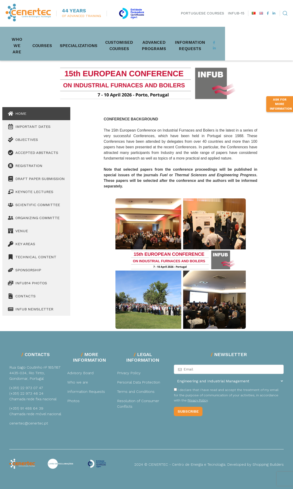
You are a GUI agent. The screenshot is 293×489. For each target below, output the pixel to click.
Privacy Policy (129, 373)
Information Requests (257, 38)
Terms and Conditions (136, 391)
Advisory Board (80, 373)
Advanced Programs (198, 38)
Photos (73, 401)
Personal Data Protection (138, 382)
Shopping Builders (268, 464)
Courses (55, 38)
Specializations (92, 38)
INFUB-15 (236, 13)
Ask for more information (281, 164)
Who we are (23, 38)
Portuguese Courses (202, 13)
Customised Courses (142, 38)
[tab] (36, 113)
